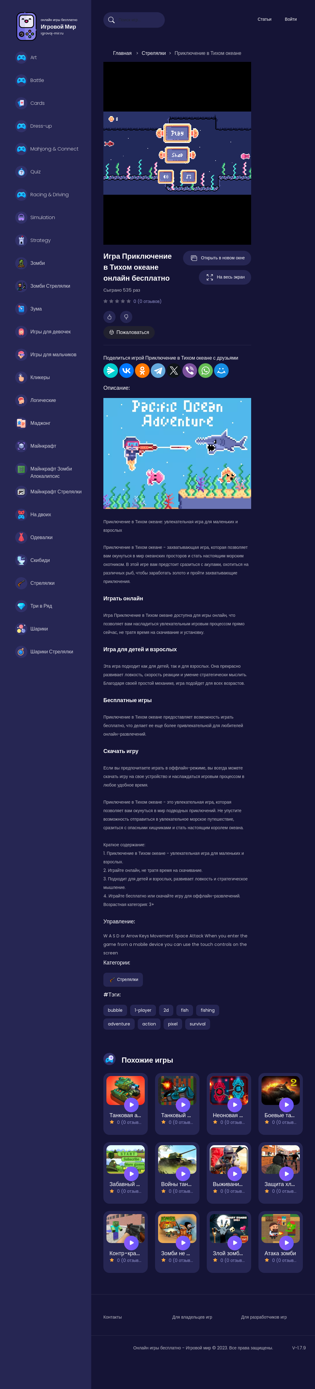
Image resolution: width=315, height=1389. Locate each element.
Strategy (33, 240)
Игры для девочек (43, 332)
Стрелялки (34, 583)
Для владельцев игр (192, 1317)
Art (26, 58)
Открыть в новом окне (217, 258)
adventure (119, 1024)
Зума (28, 309)
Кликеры (32, 377)
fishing (208, 1010)
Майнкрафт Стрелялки (48, 492)
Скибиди (32, 560)
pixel (173, 1024)
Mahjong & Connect (46, 149)
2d (166, 1010)
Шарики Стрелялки (44, 652)
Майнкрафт (35, 446)
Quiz (28, 172)
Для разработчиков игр (264, 1317)
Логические (35, 400)
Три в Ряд (33, 606)
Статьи (264, 19)
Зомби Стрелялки (42, 286)
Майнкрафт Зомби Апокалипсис (43, 470)
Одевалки (34, 537)
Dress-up (33, 126)
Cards (30, 103)
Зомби (30, 263)
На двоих (33, 515)
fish (185, 1010)
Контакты (112, 1317)
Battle (29, 80)
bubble (115, 1010)
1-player (143, 1010)
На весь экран (225, 277)
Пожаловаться (129, 332)
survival (198, 1024)
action (149, 1024)
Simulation (35, 217)
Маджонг (32, 423)
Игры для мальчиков (45, 355)
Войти (291, 19)
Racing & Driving (42, 195)
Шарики (31, 629)
